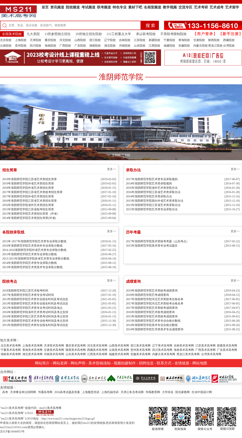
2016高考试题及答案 (67, 392)
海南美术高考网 (184, 349)
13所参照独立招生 (58, 34)
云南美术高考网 (119, 349)
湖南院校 (95, 45)
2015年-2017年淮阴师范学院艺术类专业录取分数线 (34, 241)
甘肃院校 (199, 40)
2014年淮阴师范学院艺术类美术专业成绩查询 (154, 329)
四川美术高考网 (162, 349)
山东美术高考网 (76, 354)
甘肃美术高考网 (54, 349)
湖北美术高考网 (32, 354)
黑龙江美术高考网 (188, 354)
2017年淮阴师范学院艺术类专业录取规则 (152, 179)
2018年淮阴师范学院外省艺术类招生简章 (28, 187)
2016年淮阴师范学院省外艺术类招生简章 (28, 205)
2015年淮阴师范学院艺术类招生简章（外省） (31, 213)
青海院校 (184, 40)
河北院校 (65, 40)
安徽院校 (184, 45)
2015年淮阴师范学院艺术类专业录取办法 (152, 209)
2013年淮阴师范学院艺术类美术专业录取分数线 (32, 267)
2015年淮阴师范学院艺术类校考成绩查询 (152, 316)
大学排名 (168, 392)
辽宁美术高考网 (162, 345)
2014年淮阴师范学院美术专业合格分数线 (152, 325)
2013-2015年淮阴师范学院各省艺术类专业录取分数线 (35, 258)
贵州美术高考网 (140, 349)
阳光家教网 (182, 392)
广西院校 (65, 45)
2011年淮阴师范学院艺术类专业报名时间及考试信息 (35, 299)
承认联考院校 (146, 34)
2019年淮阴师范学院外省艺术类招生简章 (28, 183)
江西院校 (154, 45)
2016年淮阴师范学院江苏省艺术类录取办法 (153, 192)
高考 (5, 392)
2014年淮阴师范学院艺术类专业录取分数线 (29, 262)
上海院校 (20, 40)
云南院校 (5, 45)
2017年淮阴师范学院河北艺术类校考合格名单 (154, 299)
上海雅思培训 (90, 392)
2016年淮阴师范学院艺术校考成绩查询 (150, 312)
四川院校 (35, 45)
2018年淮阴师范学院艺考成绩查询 (147, 294)
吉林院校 (124, 40)
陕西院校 (214, 40)
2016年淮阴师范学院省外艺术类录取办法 (152, 187)
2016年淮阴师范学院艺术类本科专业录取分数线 (32, 245)
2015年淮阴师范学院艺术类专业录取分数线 (29, 254)
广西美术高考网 (205, 349)
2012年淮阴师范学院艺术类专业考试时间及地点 (32, 307)
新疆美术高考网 (227, 345)
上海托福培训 (110, 392)
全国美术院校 (12, 34)
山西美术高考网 (119, 345)
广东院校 (80, 45)
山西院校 (80, 40)
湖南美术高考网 (11, 354)
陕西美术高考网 (76, 349)
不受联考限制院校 (173, 34)
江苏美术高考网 (205, 345)
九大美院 (33, 34)
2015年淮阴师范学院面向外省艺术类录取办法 (154, 200)
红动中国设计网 (202, 392)
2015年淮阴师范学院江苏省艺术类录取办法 (153, 205)
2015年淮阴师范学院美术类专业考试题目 (152, 245)
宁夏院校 (169, 40)
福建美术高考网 (119, 354)
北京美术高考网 (11, 345)
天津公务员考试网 (132, 392)
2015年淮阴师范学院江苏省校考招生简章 (28, 209)
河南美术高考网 (54, 354)
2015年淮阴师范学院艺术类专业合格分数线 (153, 320)
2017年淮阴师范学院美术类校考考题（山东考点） (157, 241)
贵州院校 (20, 45)
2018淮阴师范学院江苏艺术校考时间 (25, 290)
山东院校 (139, 45)
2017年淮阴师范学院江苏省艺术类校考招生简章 (32, 192)
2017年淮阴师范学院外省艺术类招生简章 (28, 196)
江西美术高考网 (97, 354)
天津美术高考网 (54, 345)
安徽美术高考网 (140, 354)
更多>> (111, 169)
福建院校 (169, 45)
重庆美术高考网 (76, 345)
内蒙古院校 (200, 45)
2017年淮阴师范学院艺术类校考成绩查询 (152, 307)
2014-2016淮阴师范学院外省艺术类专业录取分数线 (34, 250)
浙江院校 (95, 40)
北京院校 (5, 40)
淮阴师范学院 (121, 155)
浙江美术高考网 (140, 345)
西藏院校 (229, 40)
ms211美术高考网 (50, 407)
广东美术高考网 (227, 349)
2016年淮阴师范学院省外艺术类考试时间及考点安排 (35, 312)
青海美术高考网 (32, 349)
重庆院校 (50, 40)
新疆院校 (154, 40)
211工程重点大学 (119, 34)
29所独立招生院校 (89, 34)
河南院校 (124, 45)
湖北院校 (110, 45)
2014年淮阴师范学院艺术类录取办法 (149, 196)
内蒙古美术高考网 (163, 354)
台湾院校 (229, 45)
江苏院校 (139, 40)
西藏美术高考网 (97, 349)
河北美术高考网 (97, 345)
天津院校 (35, 40)
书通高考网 (45, 392)
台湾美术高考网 (211, 354)
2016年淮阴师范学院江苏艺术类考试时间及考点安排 (35, 316)
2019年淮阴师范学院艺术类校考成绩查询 (152, 290)
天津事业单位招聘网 (23, 392)
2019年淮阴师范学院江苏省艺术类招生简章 (29, 179)
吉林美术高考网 (184, 345)
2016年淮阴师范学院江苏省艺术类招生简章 (29, 200)
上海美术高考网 (32, 345)
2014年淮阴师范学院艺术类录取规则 (149, 183)
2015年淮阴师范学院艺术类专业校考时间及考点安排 (35, 320)
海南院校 (50, 45)
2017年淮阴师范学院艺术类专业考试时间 (28, 294)
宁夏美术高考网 (11, 349)
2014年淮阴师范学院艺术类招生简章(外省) (29, 218)
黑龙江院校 (215, 45)
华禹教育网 (153, 392)
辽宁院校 (110, 40)
